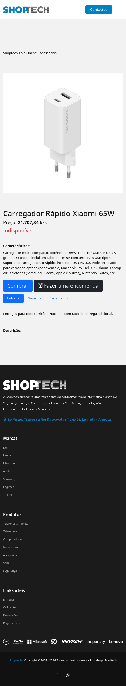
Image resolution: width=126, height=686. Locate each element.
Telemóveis (10, 531)
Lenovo (7, 455)
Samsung (9, 479)
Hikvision (9, 463)
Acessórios (10, 555)
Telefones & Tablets (15, 523)
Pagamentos (11, 623)
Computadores (13, 539)
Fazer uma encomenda (68, 285)
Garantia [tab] (34, 298)
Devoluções (10, 615)
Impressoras (11, 547)
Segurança (10, 570)
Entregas (9, 599)
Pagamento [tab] (58, 298)
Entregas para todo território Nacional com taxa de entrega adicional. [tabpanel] (58, 313)
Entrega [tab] (13, 298)
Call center (10, 607)
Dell (5, 447)
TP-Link (8, 494)
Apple (7, 471)
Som (6, 562)
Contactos (98, 9)
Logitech (8, 486)
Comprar (17, 285)
